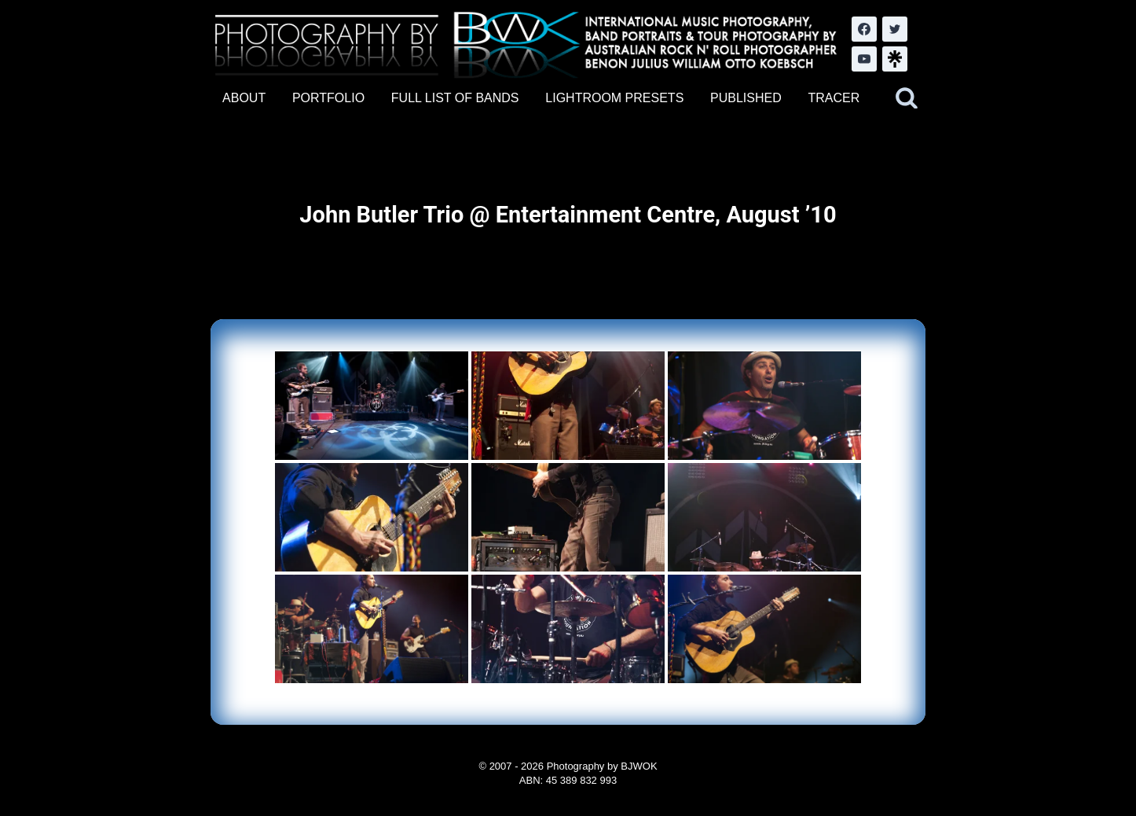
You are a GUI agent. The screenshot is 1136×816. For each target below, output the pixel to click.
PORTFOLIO (328, 98)
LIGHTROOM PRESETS (614, 98)
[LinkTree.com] (894, 59)
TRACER (833, 98)
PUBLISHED (746, 98)
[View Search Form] (906, 98)
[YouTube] (864, 59)
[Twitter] (894, 29)
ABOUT (244, 98)
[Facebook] (864, 29)
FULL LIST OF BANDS (455, 98)
